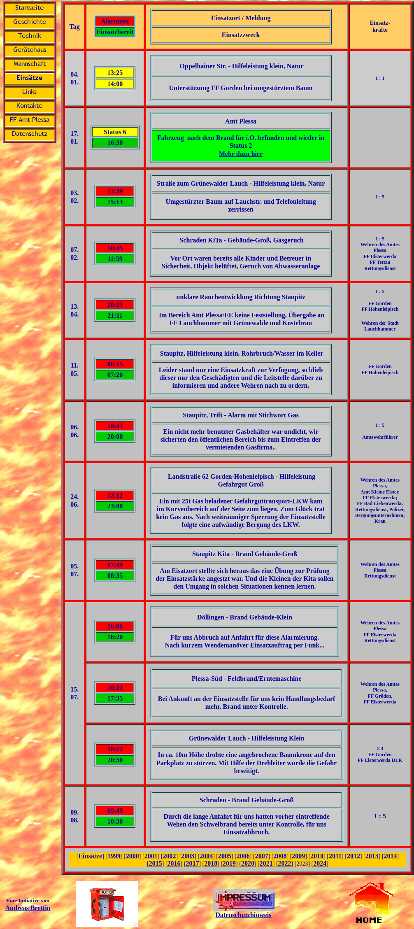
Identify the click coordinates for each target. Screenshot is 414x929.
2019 (229, 863)
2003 (187, 855)
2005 (224, 855)
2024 (319, 863)
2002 (169, 855)
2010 (316, 855)
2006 (243, 855)
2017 (192, 863)
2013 (372, 855)
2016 (174, 863)
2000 (132, 855)
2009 (298, 855)
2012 (353, 855)
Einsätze (90, 855)
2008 (279, 855)
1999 (114, 855)
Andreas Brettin (27, 907)
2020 (247, 863)
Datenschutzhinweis (243, 914)
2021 (266, 863)
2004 (206, 855)
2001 (151, 855)
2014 (390, 855)
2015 (155, 863)
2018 (210, 863)
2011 (335, 855)
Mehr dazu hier (241, 153)
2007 (261, 855)
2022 (284, 863)
